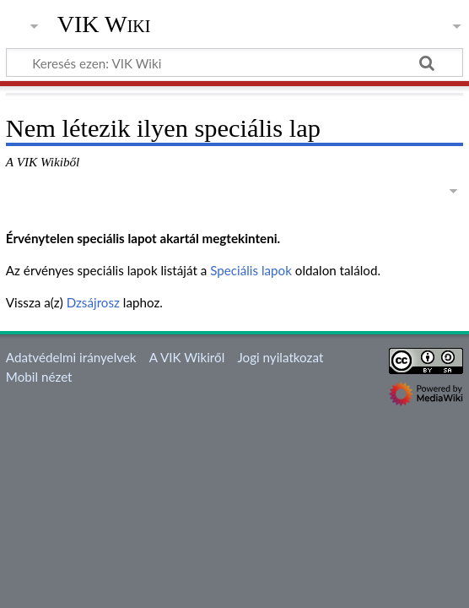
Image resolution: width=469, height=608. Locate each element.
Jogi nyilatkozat (280, 357)
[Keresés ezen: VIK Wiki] (234, 62)
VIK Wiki (104, 24)
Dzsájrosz (93, 302)
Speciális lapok (251, 270)
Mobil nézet (39, 376)
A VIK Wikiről (186, 357)
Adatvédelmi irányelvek (71, 357)
